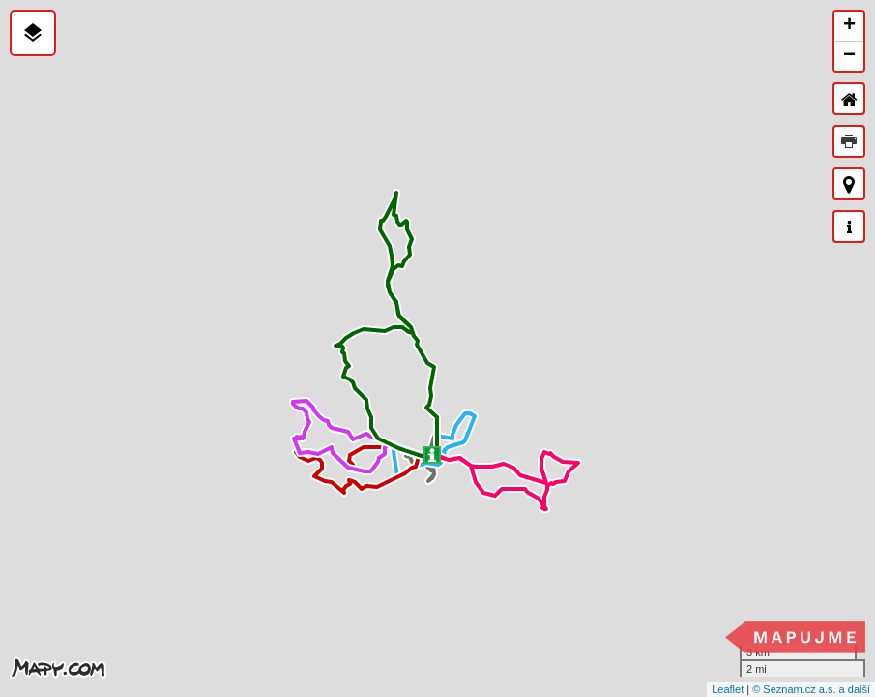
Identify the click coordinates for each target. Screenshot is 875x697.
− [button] (849, 56)
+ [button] (849, 26)
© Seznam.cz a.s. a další (811, 689)
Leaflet (728, 689)
